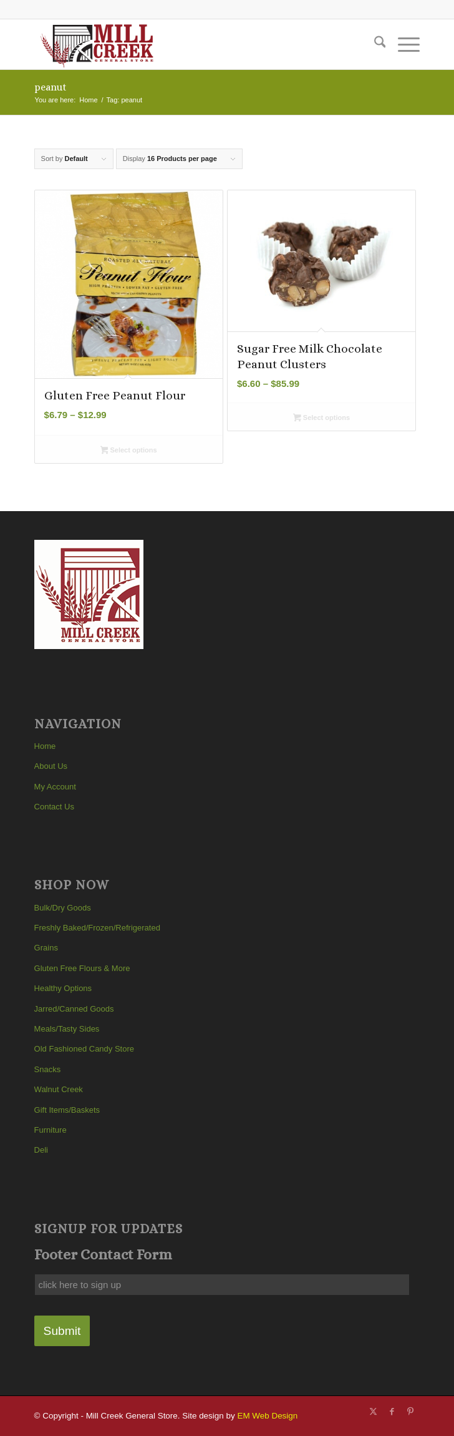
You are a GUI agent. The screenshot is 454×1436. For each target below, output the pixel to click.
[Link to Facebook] (391, 1411)
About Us (50, 766)
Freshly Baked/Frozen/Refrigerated (97, 927)
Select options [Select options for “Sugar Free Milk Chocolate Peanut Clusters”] (321, 419)
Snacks (47, 1069)
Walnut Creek (58, 1089)
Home (45, 746)
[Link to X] (373, 1411)
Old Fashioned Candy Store (84, 1048)
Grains (46, 947)
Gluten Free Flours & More (82, 968)
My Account (55, 786)
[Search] (374, 44)
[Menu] (402, 44)
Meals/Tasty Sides (67, 1028)
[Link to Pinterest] (410, 1411)
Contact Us (54, 806)
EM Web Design (267, 1415)
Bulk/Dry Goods (62, 907)
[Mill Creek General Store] (188, 44)
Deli (41, 1150)
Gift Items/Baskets (67, 1110)
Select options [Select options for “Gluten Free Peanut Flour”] (128, 451)
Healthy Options (63, 988)
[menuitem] (374, 44)
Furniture (50, 1130)
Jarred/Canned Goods (74, 1009)
